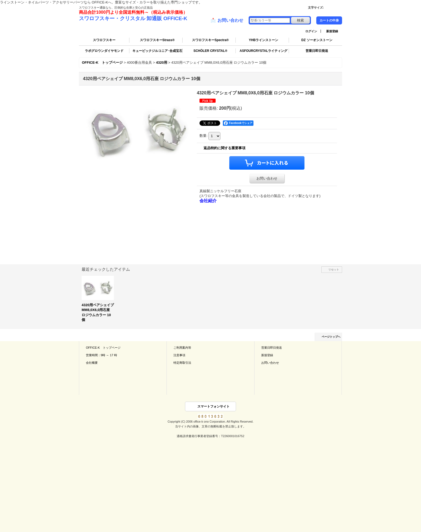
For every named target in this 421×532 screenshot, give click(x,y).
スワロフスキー (104, 40)
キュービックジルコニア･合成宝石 (157, 51)
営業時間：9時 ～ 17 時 (101, 355)
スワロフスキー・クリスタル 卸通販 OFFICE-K (133, 18)
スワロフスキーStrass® (157, 40)
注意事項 (179, 355)
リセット (333, 269)
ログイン (311, 31)
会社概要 (92, 362)
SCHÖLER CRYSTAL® (210, 51)
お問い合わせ (226, 20)
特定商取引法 (182, 362)
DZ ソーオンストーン (316, 40)
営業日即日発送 (317, 51)
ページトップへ (331, 336)
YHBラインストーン (263, 40)
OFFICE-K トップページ (103, 347)
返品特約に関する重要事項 (224, 148)
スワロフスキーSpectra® (210, 40)
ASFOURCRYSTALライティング (264, 51)
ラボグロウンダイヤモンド (104, 51)
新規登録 (332, 31)
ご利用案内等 (182, 347)
